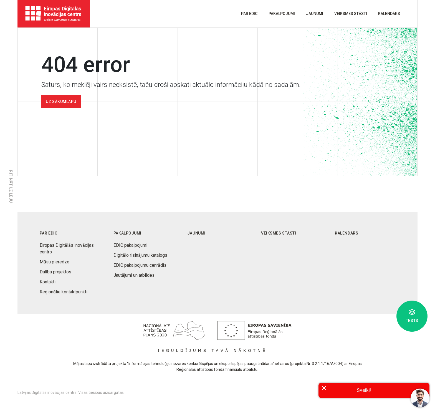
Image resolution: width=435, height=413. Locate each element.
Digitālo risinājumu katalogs (140, 255)
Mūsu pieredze (54, 262)
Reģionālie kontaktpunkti (63, 291)
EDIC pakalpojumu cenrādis (139, 265)
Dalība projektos (55, 272)
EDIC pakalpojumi (130, 245)
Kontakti (47, 281)
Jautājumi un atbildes (134, 275)
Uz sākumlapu (61, 101)
